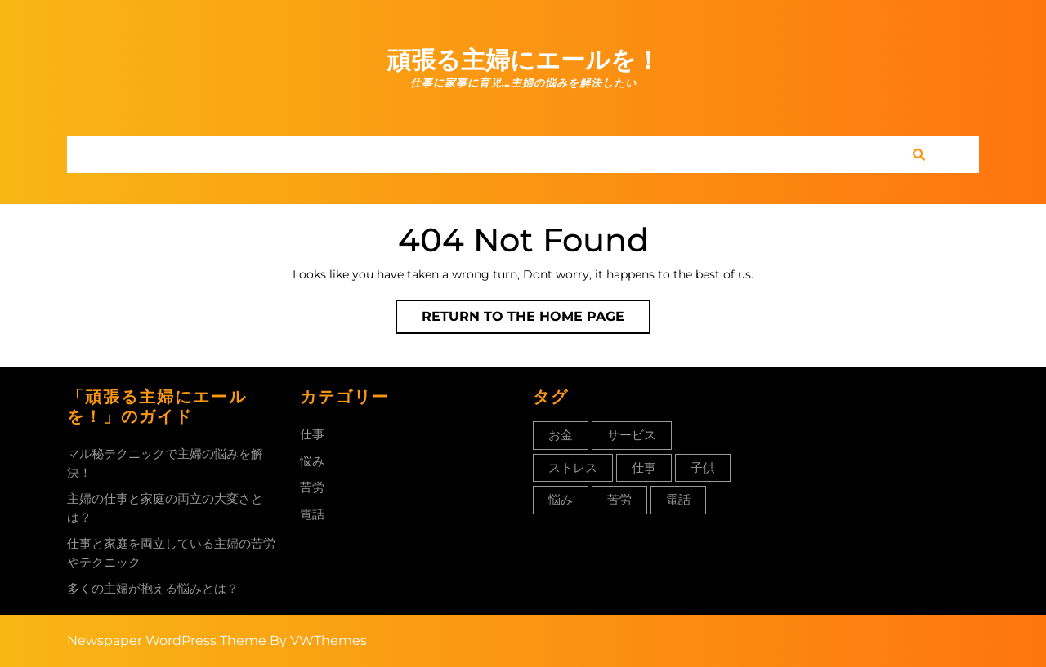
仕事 (312, 434)
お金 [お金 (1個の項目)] (560, 434)
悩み (312, 461)
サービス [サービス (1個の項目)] (631, 434)
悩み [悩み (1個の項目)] (560, 499)
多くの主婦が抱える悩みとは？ (153, 588)
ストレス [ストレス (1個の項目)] (572, 467)
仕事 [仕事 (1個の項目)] (644, 467)
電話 (312, 514)
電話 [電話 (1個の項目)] (678, 499)
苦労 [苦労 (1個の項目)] (619, 499)
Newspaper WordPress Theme (166, 640)
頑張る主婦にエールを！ (523, 60)
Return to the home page (536, 320)
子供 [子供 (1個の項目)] (703, 467)
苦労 (312, 487)
